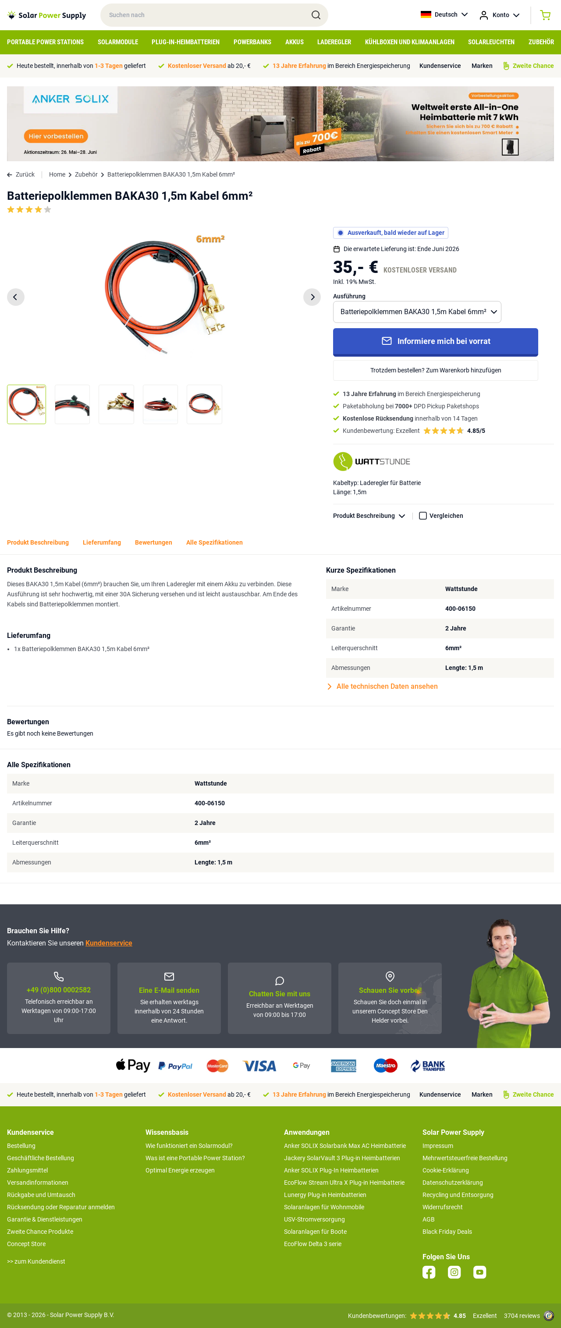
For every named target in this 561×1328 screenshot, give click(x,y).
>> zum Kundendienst (36, 1261)
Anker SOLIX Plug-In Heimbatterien (331, 1170)
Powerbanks (252, 42)
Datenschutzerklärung (453, 1182)
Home (57, 174)
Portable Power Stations (45, 42)
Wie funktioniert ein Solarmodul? (189, 1145)
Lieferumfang (102, 542)
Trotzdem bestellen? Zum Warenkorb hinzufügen (435, 370)
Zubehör (541, 42)
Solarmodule (118, 42)
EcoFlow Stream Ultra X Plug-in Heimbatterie (344, 1182)
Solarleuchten (491, 42)
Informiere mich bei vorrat (435, 341)
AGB (429, 1219)
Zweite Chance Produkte (40, 1231)
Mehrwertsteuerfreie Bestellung (465, 1158)
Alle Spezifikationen (214, 542)
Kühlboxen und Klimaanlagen (409, 42)
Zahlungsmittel (27, 1170)
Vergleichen (446, 515)
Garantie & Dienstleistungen (44, 1219)
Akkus (294, 42)
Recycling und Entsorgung (458, 1194)
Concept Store (26, 1243)
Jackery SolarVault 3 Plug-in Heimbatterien (342, 1158)
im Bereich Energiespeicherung (341, 65)
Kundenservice (440, 65)
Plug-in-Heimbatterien (186, 42)
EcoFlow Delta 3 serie (312, 1243)
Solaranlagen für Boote (315, 1231)
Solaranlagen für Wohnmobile (324, 1207)
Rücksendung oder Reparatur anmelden (61, 1207)
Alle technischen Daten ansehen (383, 686)
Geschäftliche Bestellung (40, 1158)
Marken (482, 65)
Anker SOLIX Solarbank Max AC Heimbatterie (345, 1145)
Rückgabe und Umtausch (41, 1194)
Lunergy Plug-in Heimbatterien (325, 1194)
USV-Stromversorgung (314, 1219)
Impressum (438, 1145)
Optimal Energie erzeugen (180, 1170)
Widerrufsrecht (443, 1207)
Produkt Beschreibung (373, 516)
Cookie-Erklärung (446, 1170)
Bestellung (21, 1145)
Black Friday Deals (447, 1231)
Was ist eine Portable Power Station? (195, 1158)
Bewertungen (153, 542)
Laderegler (334, 42)
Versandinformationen (37, 1182)
